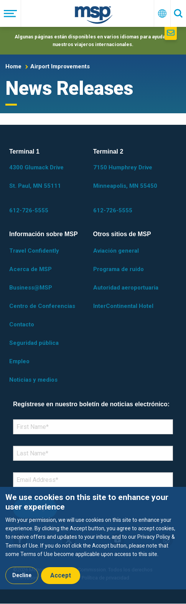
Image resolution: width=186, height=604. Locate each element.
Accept (60, 575)
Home (13, 66)
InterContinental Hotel (123, 306)
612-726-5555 (28, 210)
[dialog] (93, 538)
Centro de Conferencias (42, 306)
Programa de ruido (118, 269)
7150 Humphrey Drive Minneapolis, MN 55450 (125, 176)
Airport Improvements (60, 66)
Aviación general (116, 250)
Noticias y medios (33, 379)
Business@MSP (30, 287)
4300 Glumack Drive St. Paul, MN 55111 (36, 176)
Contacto (21, 324)
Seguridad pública (34, 342)
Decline (21, 575)
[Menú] (10, 13)
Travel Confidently (34, 250)
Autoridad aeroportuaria (125, 287)
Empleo (19, 361)
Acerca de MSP (30, 269)
